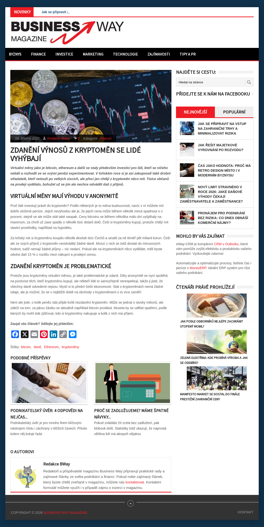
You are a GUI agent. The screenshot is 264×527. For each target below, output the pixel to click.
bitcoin (25, 347)
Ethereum (51, 347)
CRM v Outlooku (226, 244)
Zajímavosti (158, 54)
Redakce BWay (58, 138)
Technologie (125, 54)
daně (37, 347)
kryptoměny (70, 347)
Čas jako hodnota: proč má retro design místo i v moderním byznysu (224, 170)
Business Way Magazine (65, 513)
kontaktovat (135, 482)
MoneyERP (198, 268)
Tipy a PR (188, 54)
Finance (38, 54)
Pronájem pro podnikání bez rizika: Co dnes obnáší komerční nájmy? (223, 218)
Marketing (93, 54)
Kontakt (245, 512)
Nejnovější (195, 112)
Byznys (15, 54)
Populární (234, 112)
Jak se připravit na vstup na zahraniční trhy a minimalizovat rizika (222, 128)
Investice (64, 54)
